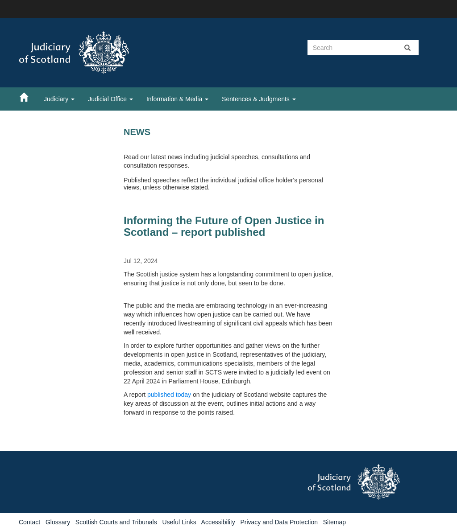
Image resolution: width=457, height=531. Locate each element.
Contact (29, 522)
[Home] (28, 96)
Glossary (58, 522)
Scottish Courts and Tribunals (116, 522)
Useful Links (179, 522)
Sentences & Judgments (259, 99)
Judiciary (59, 99)
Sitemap (334, 522)
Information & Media (177, 99)
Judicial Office (110, 99)
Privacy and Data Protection (279, 522)
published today (170, 394)
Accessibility (218, 522)
